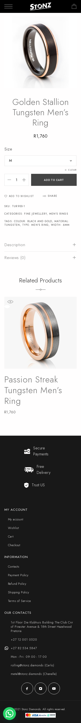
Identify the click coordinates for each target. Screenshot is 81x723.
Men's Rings (58, 214)
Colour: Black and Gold (33, 221)
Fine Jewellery (35, 214)
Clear (72, 169)
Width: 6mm (60, 225)
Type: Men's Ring (35, 225)
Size (8, 149)
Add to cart (54, 180)
